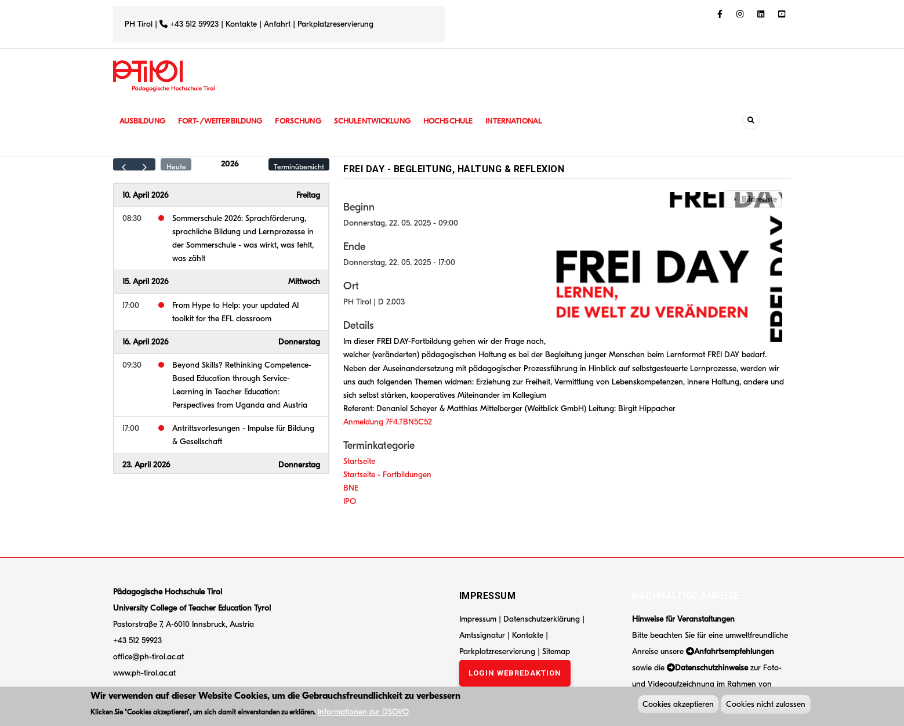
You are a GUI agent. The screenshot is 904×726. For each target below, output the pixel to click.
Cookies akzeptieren (678, 705)
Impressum (477, 619)
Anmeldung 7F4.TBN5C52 (387, 422)
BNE (350, 488)
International (528, 121)
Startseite (359, 461)
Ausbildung (143, 121)
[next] (144, 164)
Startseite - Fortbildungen (387, 475)
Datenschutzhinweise (711, 668)
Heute (176, 166)
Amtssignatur (483, 635)
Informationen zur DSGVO (363, 713)
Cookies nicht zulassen (765, 705)
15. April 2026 (145, 281)
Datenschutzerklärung (541, 619)
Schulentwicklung (382, 121)
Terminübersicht (299, 166)
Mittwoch (304, 281)
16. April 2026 (145, 342)
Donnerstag (299, 342)
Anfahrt (278, 24)
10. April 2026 (145, 195)
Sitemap (556, 651)
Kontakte (241, 24)
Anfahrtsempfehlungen (734, 651)
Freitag (308, 195)
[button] (672, 267)
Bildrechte (759, 199)
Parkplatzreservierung (335, 24)
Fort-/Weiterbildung (224, 121)
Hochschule (461, 121)
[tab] (753, 199)
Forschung (305, 121)
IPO (349, 501)
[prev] (124, 164)
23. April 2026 (146, 465)
